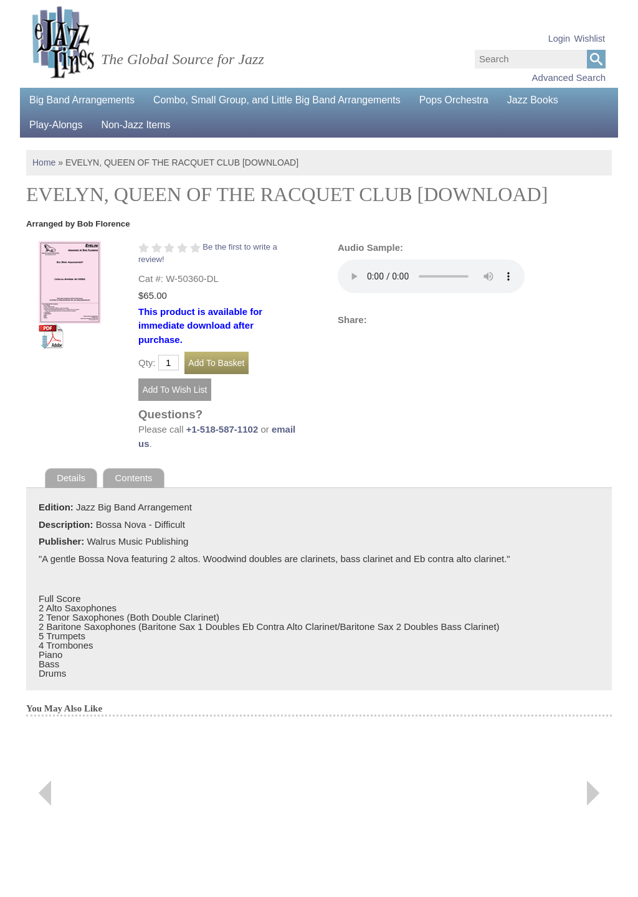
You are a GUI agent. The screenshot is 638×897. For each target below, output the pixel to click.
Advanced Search (569, 77)
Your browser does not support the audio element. (431, 276)
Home (43, 162)
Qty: (147, 362)
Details (71, 477)
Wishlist (589, 39)
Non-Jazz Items (135, 125)
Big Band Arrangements (82, 100)
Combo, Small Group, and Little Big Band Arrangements (277, 100)
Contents (134, 477)
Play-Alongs (55, 125)
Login (559, 39)
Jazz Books (532, 100)
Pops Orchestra (453, 100)
